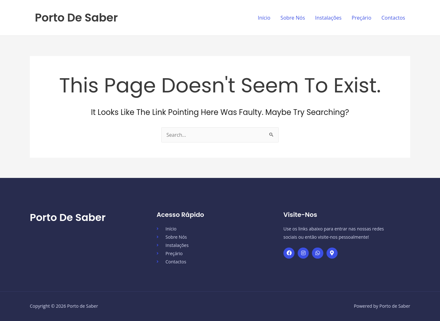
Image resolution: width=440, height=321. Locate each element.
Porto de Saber (76, 17)
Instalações (328, 17)
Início (264, 17)
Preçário (361, 17)
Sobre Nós (293, 17)
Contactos (393, 17)
